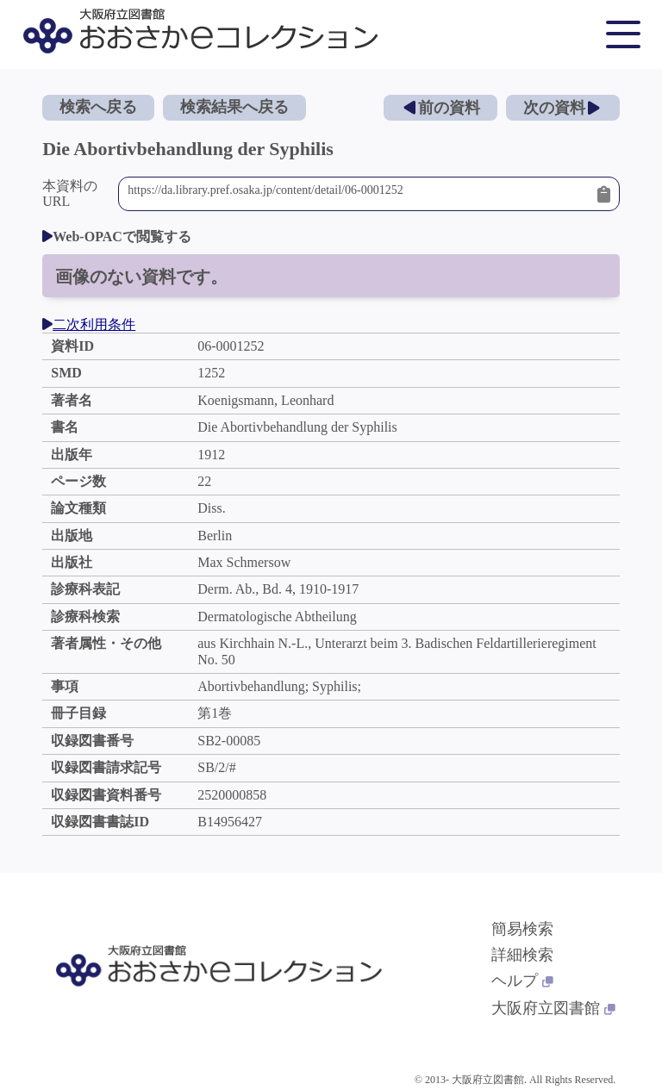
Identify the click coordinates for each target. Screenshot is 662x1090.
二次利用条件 (88, 324)
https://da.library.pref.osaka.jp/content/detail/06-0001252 (358, 194)
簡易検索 (522, 928)
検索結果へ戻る (234, 106)
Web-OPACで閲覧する (116, 236)
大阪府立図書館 (553, 1008)
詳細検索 (522, 954)
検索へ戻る (98, 106)
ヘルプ (522, 980)
